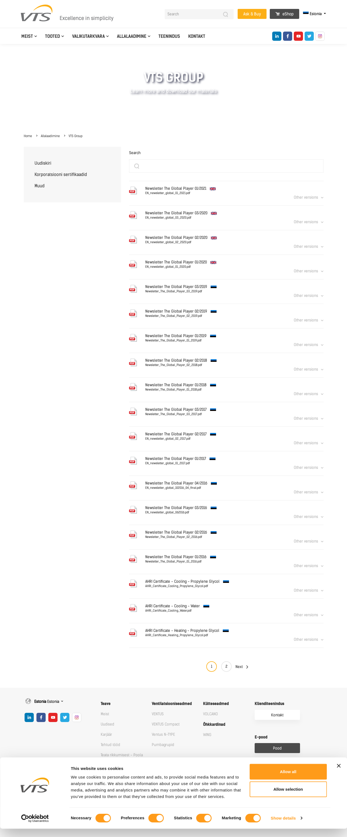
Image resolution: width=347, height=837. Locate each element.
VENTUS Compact (166, 724)
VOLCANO (210, 714)
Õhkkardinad (214, 724)
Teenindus (169, 36)
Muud (40, 185)
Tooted (52, 36)
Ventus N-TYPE (163, 734)
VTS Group (76, 136)
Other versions (306, 197)
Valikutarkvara (88, 36)
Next (239, 667)
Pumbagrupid (163, 745)
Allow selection (288, 797)
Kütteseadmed (216, 704)
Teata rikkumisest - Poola (122, 755)
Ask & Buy (252, 14)
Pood (277, 748)
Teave (105, 704)
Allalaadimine (131, 36)
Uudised (107, 724)
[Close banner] (339, 774)
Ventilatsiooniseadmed (172, 704)
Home (28, 136)
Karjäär (106, 734)
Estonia (313, 14)
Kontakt (196, 36)
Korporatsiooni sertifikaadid (61, 174)
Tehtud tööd (110, 745)
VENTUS (158, 714)
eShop (284, 14)
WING (207, 735)
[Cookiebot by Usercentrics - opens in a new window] (35, 826)
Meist (27, 36)
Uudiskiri (43, 163)
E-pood (261, 737)
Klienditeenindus (269, 704)
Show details (283, 826)
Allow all (288, 779)
